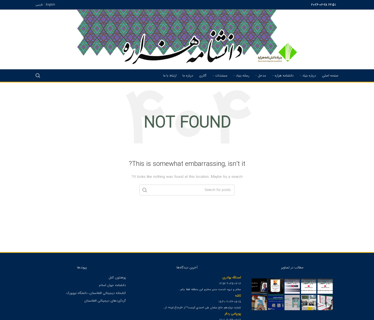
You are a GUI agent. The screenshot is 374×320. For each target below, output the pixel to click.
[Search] (38, 75)
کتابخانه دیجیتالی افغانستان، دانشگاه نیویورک (96, 293)
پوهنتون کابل (117, 277)
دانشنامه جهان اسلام (112, 285)
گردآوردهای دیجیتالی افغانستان (105, 300)
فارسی (39, 4)
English (50, 4)
